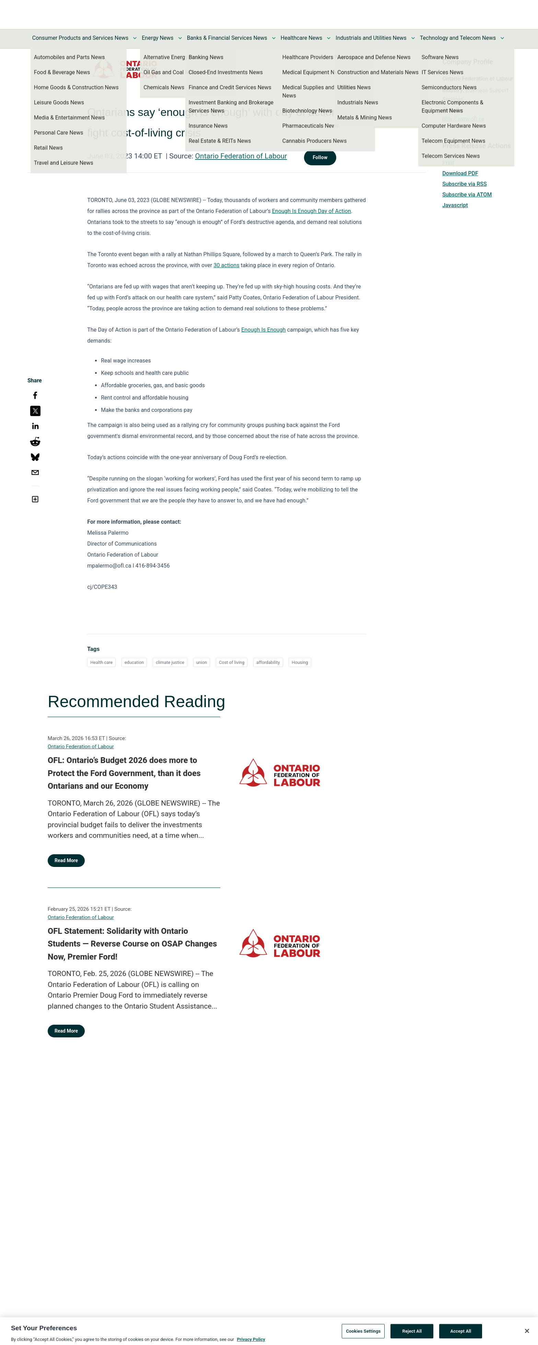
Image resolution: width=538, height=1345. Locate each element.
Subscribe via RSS (464, 184)
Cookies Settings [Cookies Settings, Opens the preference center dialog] (363, 1333)
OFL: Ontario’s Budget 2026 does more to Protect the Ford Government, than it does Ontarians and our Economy (124, 773)
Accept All (460, 1333)
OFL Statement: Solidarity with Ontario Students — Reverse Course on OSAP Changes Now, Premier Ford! (132, 944)
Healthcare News (302, 38)
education (134, 662)
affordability (268, 662)
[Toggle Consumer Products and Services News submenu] (134, 38)
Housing (300, 662)
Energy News (157, 38)
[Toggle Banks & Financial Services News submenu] (273, 38)
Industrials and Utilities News (371, 38)
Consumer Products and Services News (80, 38)
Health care (101, 662)
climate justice (170, 662)
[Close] (527, 1333)
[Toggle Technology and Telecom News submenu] (502, 38)
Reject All (412, 1333)
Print (448, 162)
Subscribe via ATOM (467, 194)
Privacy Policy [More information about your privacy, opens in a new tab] (251, 1342)
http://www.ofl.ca (463, 119)
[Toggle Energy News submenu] (180, 38)
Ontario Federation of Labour (241, 156)
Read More (66, 860)
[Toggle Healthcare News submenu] (328, 38)
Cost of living (231, 662)
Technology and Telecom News (458, 38)
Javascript (455, 205)
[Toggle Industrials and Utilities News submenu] (413, 38)
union (201, 662)
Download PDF (460, 173)
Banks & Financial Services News (227, 38)
